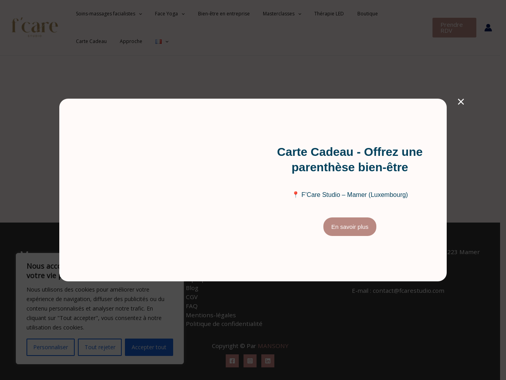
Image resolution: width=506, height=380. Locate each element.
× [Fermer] (461, 101)
